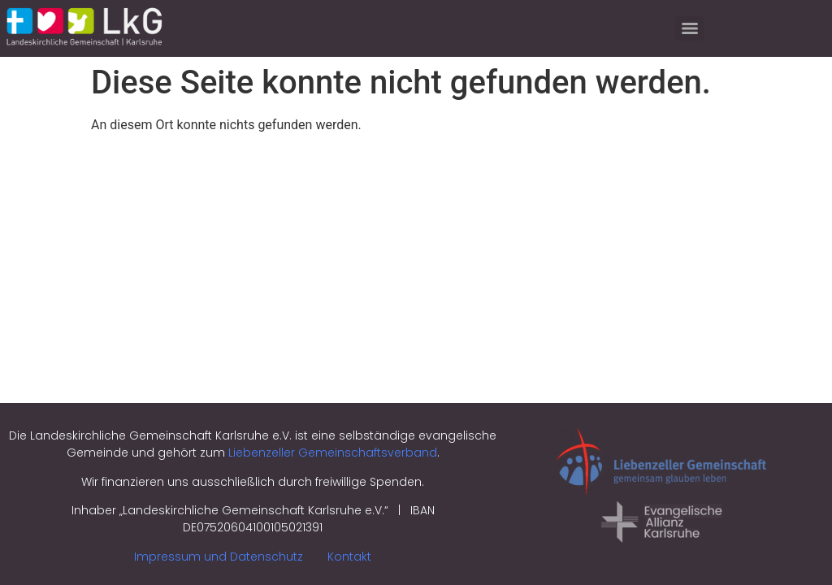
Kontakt (349, 556)
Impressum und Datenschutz (218, 556)
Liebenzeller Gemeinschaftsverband (332, 452)
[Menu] (689, 28)
